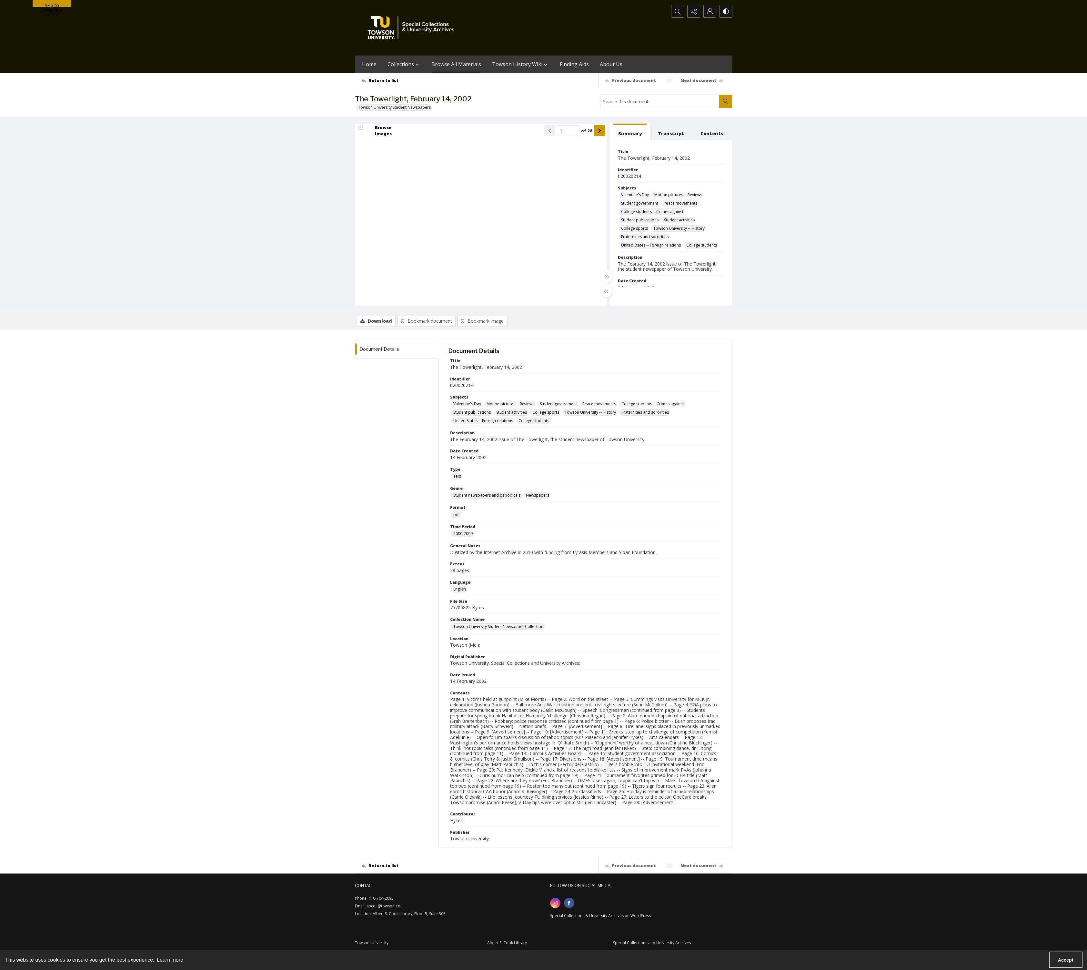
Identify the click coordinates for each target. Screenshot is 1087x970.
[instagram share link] (555, 903)
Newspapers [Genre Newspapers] (537, 495)
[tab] (630, 132)
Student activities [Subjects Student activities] (679, 220)
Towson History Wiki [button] (520, 64)
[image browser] (379, 131)
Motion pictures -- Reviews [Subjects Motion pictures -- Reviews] (678, 194)
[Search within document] (725, 101)
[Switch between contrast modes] (726, 11)
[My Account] (710, 11)
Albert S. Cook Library (507, 942)
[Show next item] (599, 130)
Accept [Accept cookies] (1065, 960)
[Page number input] (568, 130)
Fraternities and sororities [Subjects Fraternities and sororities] (645, 236)
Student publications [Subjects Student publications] (640, 220)
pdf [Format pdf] (456, 514)
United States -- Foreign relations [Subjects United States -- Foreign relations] (651, 245)
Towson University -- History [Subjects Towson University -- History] (679, 228)
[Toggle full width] (606, 276)
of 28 (586, 131)
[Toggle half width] (606, 291)
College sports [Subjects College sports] (634, 228)
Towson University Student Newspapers (394, 107)
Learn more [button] (170, 960)
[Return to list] (383, 80)
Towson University (371, 942)
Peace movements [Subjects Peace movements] (680, 203)
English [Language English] (459, 589)
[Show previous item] (549, 130)
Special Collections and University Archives (652, 942)
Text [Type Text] (457, 476)
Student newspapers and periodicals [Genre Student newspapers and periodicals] (486, 495)
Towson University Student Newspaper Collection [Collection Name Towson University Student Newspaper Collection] (498, 626)
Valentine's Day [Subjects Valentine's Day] (635, 194)
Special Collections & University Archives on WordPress (600, 915)
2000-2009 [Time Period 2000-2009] (463, 533)
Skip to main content (52, 4)
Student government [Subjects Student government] (639, 203)
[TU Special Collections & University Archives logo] (413, 28)
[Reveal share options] (694, 11)
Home (369, 64)
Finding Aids (574, 64)
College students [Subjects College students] (701, 245)
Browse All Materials (456, 64)
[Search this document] (659, 101)
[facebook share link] (569, 903)
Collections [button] (403, 64)
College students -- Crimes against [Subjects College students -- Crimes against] (652, 211)
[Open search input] (677, 11)
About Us (611, 64)
